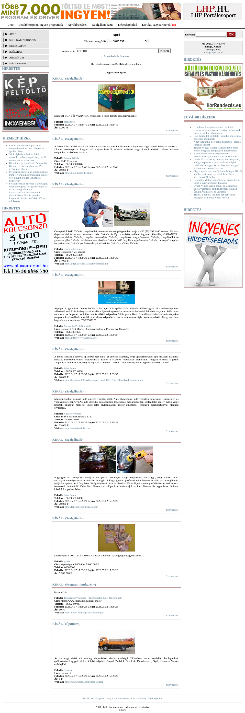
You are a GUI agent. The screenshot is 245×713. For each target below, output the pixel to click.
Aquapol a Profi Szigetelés (78, 325)
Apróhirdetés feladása (116, 56)
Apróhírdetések (77, 24)
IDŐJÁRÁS (15, 51)
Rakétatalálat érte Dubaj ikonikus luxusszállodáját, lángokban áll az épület (215, 155)
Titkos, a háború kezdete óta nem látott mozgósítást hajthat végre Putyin (214, 196)
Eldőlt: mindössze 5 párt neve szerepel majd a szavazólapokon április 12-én (26, 148)
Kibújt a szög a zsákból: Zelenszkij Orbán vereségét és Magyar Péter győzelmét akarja (28, 165)
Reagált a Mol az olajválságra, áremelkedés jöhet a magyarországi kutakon (217, 181)
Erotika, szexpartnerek (156, 24)
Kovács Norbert (72, 413)
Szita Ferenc (70, 368)
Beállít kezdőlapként (94, 698)
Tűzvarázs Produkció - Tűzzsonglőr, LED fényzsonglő (93, 597)
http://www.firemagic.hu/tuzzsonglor (84, 612)
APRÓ (12, 34)
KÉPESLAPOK (17, 45)
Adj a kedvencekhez (118, 698)
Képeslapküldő (127, 24)
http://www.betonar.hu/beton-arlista (84, 681)
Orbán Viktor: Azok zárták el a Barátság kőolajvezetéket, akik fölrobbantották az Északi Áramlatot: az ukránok (215, 188)
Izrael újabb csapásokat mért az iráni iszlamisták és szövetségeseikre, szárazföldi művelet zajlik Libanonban (217, 130)
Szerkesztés (172, 130)
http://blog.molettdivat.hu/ (79, 172)
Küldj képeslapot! (213, 52)
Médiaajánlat (155, 698)
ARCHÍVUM (16, 57)
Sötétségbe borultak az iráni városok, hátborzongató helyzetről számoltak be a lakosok (27, 157)
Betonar (68, 669)
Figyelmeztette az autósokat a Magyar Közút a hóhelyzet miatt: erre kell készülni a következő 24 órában (218, 174)
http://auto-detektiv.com (77, 428)
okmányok (69, 121)
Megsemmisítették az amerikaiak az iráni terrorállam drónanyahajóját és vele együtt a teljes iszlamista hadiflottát (28, 176)
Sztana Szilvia (71, 158)
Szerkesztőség (138, 698)
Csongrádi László (73, 248)
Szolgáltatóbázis (102, 24)
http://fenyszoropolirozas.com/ (81, 506)
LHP (11, 24)
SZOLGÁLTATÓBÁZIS (22, 39)
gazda (67, 561)
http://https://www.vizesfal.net (81, 337)
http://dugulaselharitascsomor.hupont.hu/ (87, 263)
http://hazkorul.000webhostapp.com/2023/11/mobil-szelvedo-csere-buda (104, 380)
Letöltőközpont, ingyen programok (41, 24)
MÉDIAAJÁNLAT (19, 63)
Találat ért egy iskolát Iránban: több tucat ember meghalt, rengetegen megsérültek (216, 149)
